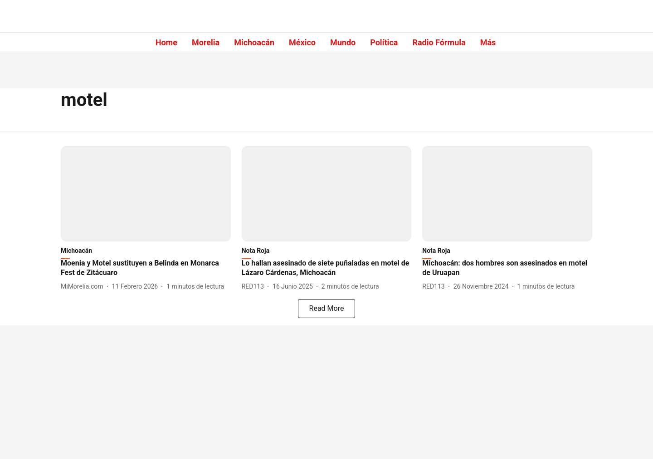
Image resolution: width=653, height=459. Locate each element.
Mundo (343, 42)
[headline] (146, 268)
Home (166, 42)
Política (384, 42)
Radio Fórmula (438, 42)
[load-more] (326, 308)
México (302, 42)
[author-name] (84, 286)
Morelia (205, 42)
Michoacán (254, 42)
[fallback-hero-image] (146, 194)
